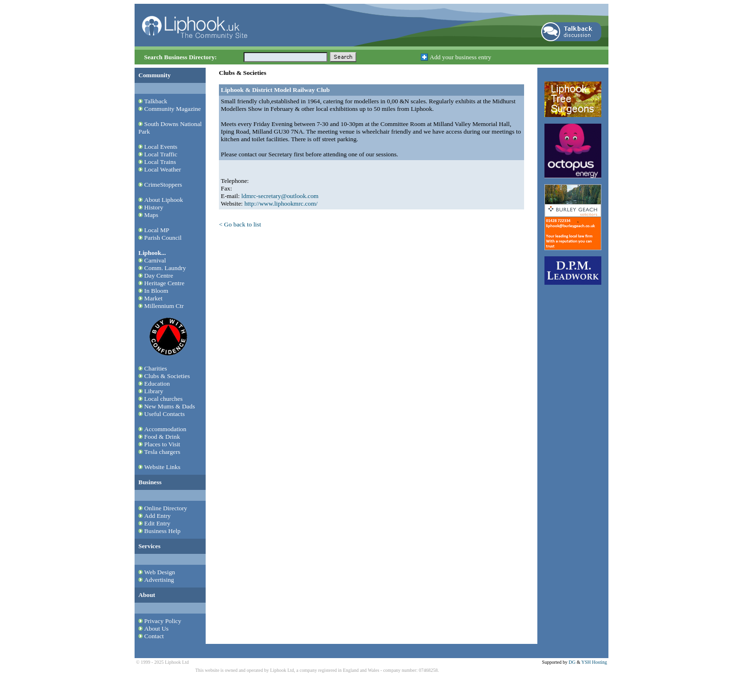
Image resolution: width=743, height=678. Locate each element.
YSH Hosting (594, 662)
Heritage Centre (164, 283)
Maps (151, 214)
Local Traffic (160, 154)
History (153, 207)
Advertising (159, 579)
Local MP (156, 230)
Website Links (162, 466)
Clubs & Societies (167, 376)
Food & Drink (162, 436)
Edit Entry (157, 523)
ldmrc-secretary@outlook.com (279, 195)
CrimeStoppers (163, 184)
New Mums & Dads (169, 406)
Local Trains (160, 161)
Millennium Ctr (163, 305)
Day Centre (158, 275)
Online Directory (165, 508)
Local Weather (162, 169)
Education (157, 383)
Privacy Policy (162, 620)
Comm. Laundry (165, 267)
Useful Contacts (164, 413)
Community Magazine (172, 108)
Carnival (155, 260)
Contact (153, 636)
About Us (156, 628)
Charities (155, 368)
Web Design (159, 572)
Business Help (162, 530)
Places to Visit (162, 444)
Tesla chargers (162, 451)
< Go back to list (240, 224)
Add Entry (157, 515)
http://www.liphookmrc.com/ (281, 203)
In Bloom (156, 290)
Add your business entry (460, 57)
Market (153, 298)
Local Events (160, 146)
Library (153, 391)
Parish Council (162, 237)
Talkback (155, 101)
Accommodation (165, 429)
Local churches (163, 398)
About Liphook (163, 199)
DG (572, 662)
